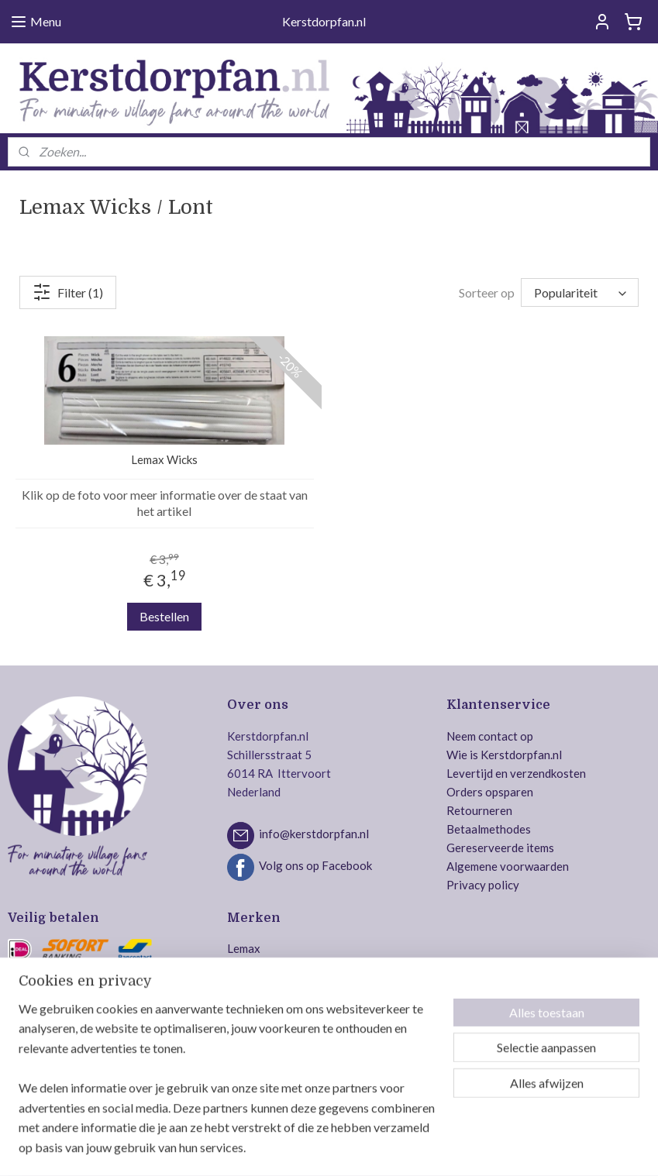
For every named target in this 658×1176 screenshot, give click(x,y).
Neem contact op (489, 736)
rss (307, 1148)
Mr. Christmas (262, 1004)
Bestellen (164, 616)
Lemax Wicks (164, 459)
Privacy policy (482, 885)
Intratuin (250, 1041)
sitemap (279, 1148)
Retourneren (479, 810)
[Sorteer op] (580, 292)
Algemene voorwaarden (507, 866)
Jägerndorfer (261, 1060)
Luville (244, 967)
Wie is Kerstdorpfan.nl (504, 755)
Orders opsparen (489, 792)
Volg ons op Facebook (315, 865)
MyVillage (254, 1078)
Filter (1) (68, 292)
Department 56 (266, 985)
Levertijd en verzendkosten (516, 773)
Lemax (243, 948)
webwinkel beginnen (360, 1148)
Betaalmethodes (488, 829)
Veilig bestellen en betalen (75, 1078)
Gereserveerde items (500, 847)
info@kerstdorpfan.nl (314, 834)
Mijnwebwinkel (486, 1148)
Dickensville (258, 1023)
